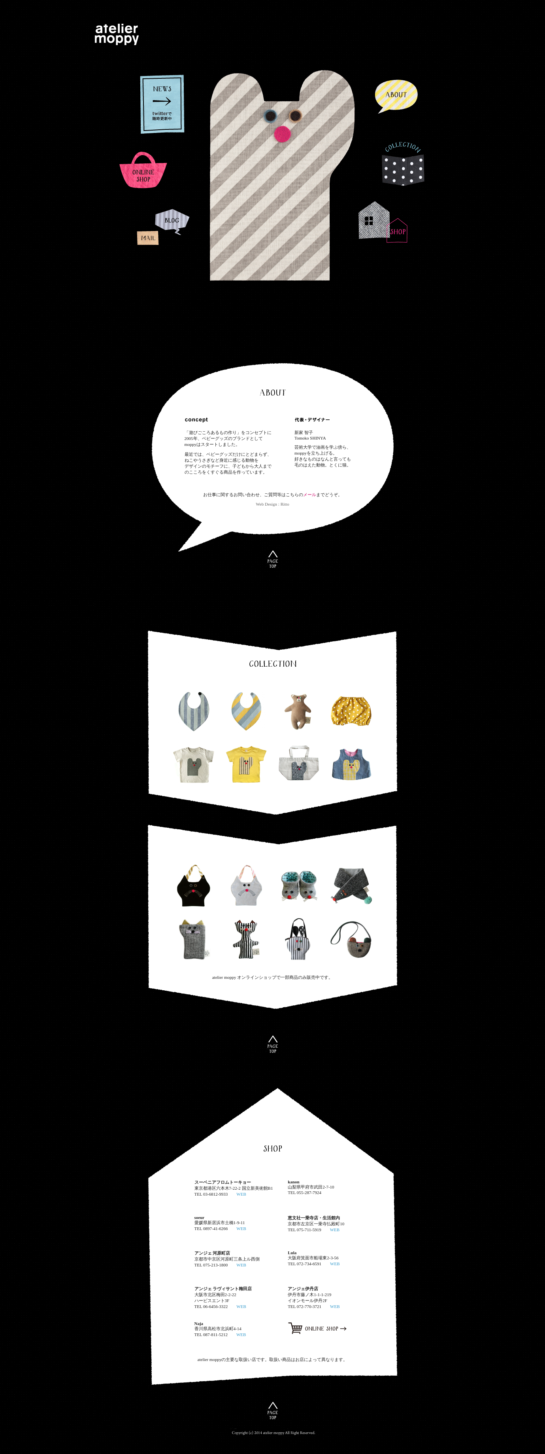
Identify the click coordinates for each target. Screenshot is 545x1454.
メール (309, 494)
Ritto (285, 504)
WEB (241, 1194)
